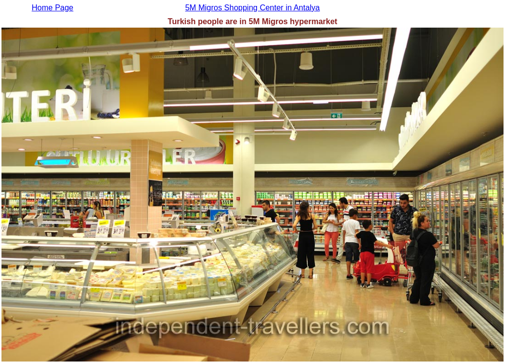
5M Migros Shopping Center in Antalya (252, 7)
